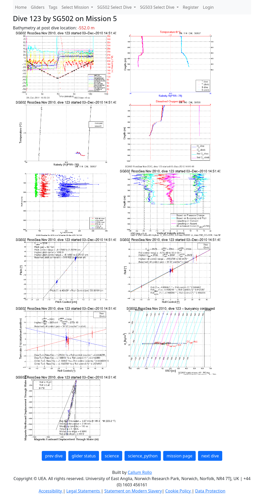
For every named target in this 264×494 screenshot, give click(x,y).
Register (191, 7)
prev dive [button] (54, 456)
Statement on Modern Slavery (133, 491)
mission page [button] (179, 456)
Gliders (38, 7)
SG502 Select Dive (115, 7)
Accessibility (51, 491)
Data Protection (210, 491)
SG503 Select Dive (158, 7)
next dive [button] (210, 456)
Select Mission (76, 7)
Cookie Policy (178, 491)
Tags (53, 7)
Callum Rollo (140, 472)
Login (208, 7)
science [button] (112, 456)
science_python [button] (143, 456)
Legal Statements (83, 491)
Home (21, 7)
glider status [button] (84, 456)
